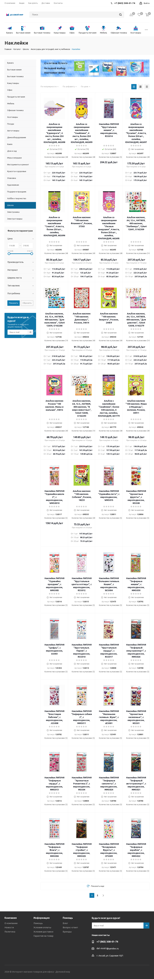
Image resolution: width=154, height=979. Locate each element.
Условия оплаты (42, 927)
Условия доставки (43, 931)
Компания (11, 917)
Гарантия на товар (43, 936)
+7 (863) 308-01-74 (107, 941)
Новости (9, 927)
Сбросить (27, 303)
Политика (10, 931)
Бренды (67, 931)
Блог (65, 923)
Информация (42, 917)
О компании (11, 923)
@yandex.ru (113, 948)
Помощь (38, 923)
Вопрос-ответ (70, 927)
